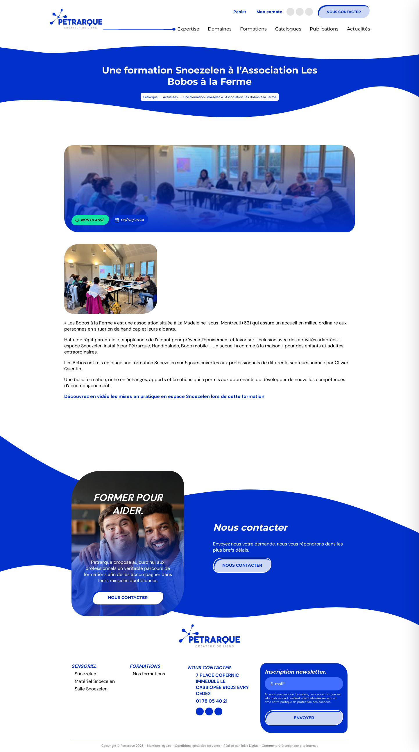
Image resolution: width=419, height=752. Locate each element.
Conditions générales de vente (197, 746)
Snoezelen (85, 674)
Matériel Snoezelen (95, 681)
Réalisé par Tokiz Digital (240, 746)
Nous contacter (344, 12)
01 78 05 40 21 (212, 701)
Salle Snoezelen (91, 689)
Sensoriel (83, 666)
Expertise (188, 29)
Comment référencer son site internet (290, 746)
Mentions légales (159, 746)
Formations (253, 29)
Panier (239, 12)
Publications (324, 29)
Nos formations (149, 674)
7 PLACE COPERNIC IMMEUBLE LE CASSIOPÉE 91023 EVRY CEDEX (222, 684)
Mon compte (269, 12)
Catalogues (288, 29)
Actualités (358, 29)
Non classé (89, 220)
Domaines (220, 29)
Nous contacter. (210, 668)
